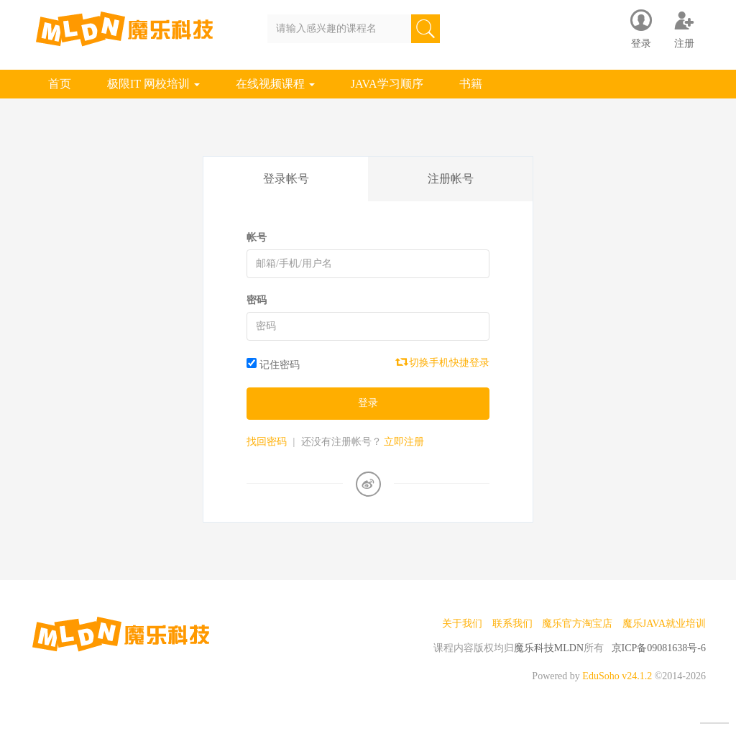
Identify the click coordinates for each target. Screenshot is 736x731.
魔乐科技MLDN (549, 648)
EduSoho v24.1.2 (617, 676)
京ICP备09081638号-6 (659, 648)
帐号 (257, 237)
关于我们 (462, 623)
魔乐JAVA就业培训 (664, 623)
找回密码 (267, 441)
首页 (59, 84)
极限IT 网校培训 (153, 84)
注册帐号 (451, 179)
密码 (257, 300)
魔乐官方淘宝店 (577, 623)
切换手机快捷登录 (443, 362)
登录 (368, 402)
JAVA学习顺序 (387, 84)
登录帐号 (286, 179)
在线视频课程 (275, 84)
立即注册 (404, 441)
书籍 (470, 84)
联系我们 (512, 623)
